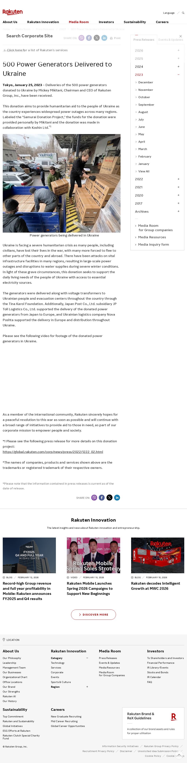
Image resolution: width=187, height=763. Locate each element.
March (141, 149)
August (141, 112)
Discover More (93, 614)
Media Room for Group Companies (112, 674)
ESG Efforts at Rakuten (16, 730)
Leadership (9, 662)
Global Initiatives (12, 726)
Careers (58, 709)
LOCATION (11, 640)
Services (56, 667)
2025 (139, 58)
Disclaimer (126, 751)
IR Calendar (154, 677)
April (140, 141)
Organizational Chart (15, 677)
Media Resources (152, 237)
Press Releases (45, 29)
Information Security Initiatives (120, 746)
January (142, 164)
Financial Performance (161, 662)
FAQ (149, 682)
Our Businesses (12, 672)
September (144, 104)
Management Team (14, 667)
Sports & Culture (61, 682)
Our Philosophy (12, 658)
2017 (138, 203)
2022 (139, 179)
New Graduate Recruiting (66, 716)
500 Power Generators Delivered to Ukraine (98, 29)
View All (142, 171)
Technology (58, 662)
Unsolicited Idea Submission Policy (158, 751)
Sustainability (135, 18)
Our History (10, 701)
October (142, 97)
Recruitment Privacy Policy (98, 751)
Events (55, 677)
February (143, 156)
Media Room (79, 18)
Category (57, 658)
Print (115, 38)
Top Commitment (13, 716)
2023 (62, 29)
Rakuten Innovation (43, 18)
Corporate (57, 672)
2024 (139, 66)
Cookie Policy (153, 755)
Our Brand (9, 686)
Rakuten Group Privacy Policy (161, 746)
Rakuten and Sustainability (18, 721)
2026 (139, 50)
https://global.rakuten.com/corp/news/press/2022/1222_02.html (53, 452)
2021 (138, 187)
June (140, 127)
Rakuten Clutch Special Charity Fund (21, 737)
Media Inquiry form (154, 244)
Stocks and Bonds (157, 672)
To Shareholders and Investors (165, 658)
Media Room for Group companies (156, 227)
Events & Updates (171, 39)
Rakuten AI (9, 696)
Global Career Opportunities (68, 726)
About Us (10, 18)
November (144, 90)
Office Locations (12, 682)
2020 (139, 195)
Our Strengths (11, 691)
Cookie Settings (175, 756)
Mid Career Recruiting (64, 721)
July (139, 119)
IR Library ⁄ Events (157, 667)
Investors (106, 18)
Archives (141, 211)
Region (55, 686)
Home (6, 29)
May (139, 134)
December (144, 82)
